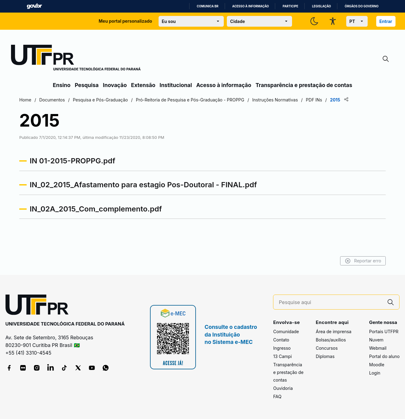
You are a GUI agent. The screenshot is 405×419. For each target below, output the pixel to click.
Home (60, 99)
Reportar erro (329, 261)
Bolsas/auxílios (331, 340)
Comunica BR (208, 6)
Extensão (143, 85)
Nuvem (376, 340)
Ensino (62, 85)
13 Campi (282, 356)
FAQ (277, 396)
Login (375, 373)
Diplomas (325, 356)
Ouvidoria (283, 388)
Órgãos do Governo (361, 6)
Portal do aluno (384, 356)
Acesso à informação (250, 6)
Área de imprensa (333, 331)
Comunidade (286, 331)
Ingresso (282, 348)
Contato (281, 340)
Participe (290, 6)
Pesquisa (87, 85)
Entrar (385, 21)
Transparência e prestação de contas (304, 85)
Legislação (321, 6)
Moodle (376, 365)
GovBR (34, 6)
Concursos (327, 348)
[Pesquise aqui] (330, 302)
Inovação (115, 85)
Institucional (175, 85)
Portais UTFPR (384, 331)
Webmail (378, 348)
